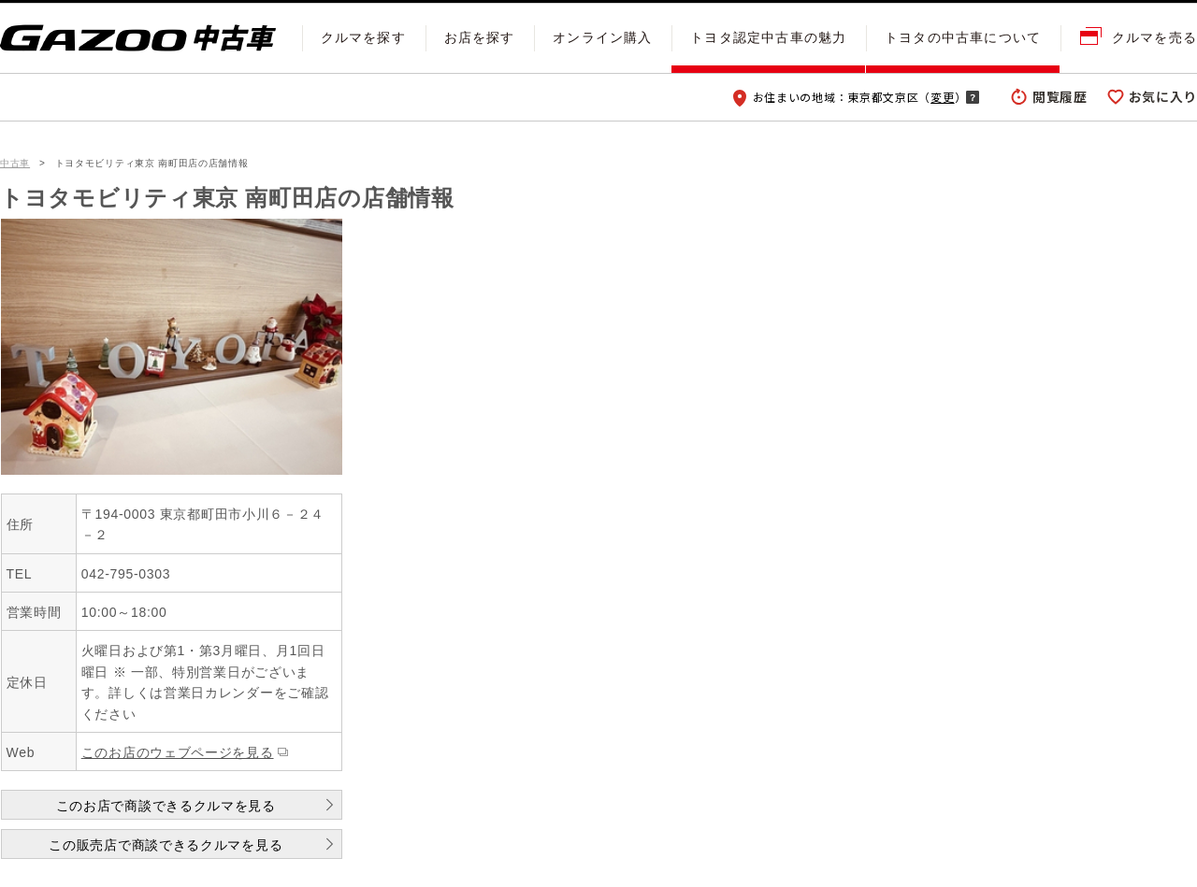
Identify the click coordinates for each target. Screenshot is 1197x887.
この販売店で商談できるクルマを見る (165, 844)
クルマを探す (363, 37)
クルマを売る (1154, 37)
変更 (942, 97)
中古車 (15, 163)
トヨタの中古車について (963, 37)
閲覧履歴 (1060, 96)
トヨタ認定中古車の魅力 (768, 37)
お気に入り (1163, 96)
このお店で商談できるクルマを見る (166, 805)
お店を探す (479, 37)
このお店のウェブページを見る (177, 752)
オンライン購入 (602, 37)
